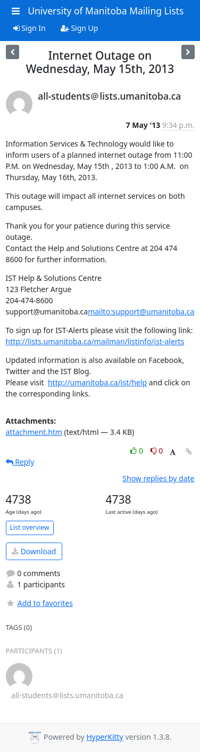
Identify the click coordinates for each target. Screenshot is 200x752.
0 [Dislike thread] (157, 451)
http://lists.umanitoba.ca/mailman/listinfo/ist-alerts (95, 341)
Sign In (29, 28)
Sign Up (79, 28)
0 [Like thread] (137, 451)
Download (34, 551)
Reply (20, 462)
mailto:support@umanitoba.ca (141, 311)
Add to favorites (39, 603)
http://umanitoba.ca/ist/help (97, 382)
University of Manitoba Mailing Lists (106, 10)
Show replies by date (158, 478)
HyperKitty (104, 737)
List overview (29, 527)
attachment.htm (34, 432)
